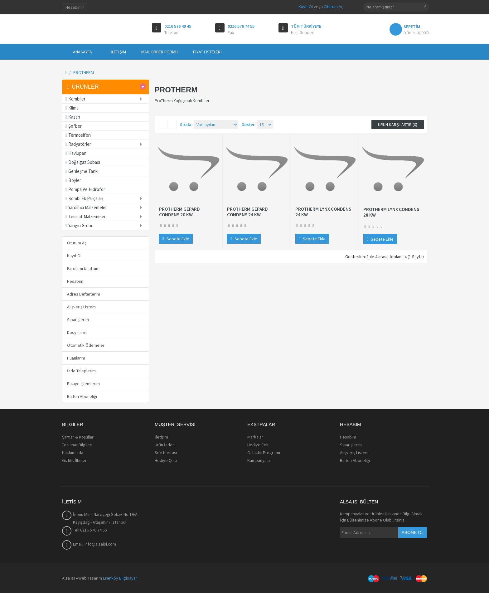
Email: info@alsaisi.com (94, 544)
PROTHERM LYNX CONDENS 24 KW (323, 212)
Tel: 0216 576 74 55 (90, 530)
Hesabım (75, 281)
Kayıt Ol (305, 6)
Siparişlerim (78, 319)
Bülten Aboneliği (82, 396)
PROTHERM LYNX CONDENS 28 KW (391, 212)
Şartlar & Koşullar (78, 437)
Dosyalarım (77, 332)
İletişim (161, 437)
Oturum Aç (333, 6)
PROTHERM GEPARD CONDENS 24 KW (247, 212)
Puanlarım (76, 358)
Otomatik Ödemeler (85, 345)
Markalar (255, 437)
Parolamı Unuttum (83, 268)
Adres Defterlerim (83, 294)
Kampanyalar (259, 460)
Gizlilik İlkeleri (75, 460)
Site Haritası (166, 452)
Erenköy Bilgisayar (120, 578)
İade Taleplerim (81, 371)
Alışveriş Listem (81, 307)
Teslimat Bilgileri (77, 445)
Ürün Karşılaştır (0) (397, 124)
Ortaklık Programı (263, 452)
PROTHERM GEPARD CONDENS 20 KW (179, 212)
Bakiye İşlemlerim (83, 383)
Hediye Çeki (166, 460)
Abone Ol (412, 532)
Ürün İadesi (165, 445)
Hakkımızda (72, 452)
